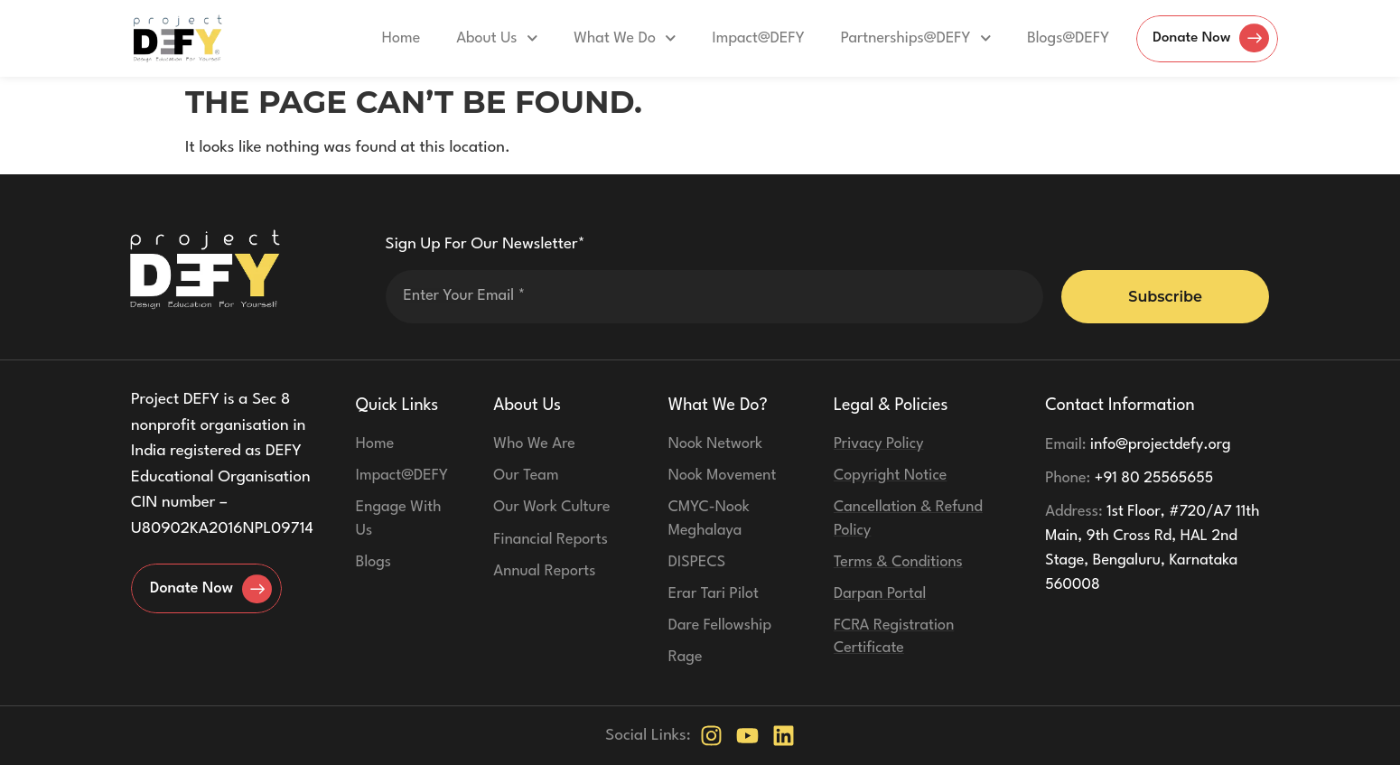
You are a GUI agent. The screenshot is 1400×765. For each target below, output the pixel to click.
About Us (487, 38)
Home (392, 38)
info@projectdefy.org (1138, 444)
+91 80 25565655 (1129, 478)
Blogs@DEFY (1059, 38)
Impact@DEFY (749, 38)
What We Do (616, 38)
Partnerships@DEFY (907, 38)
